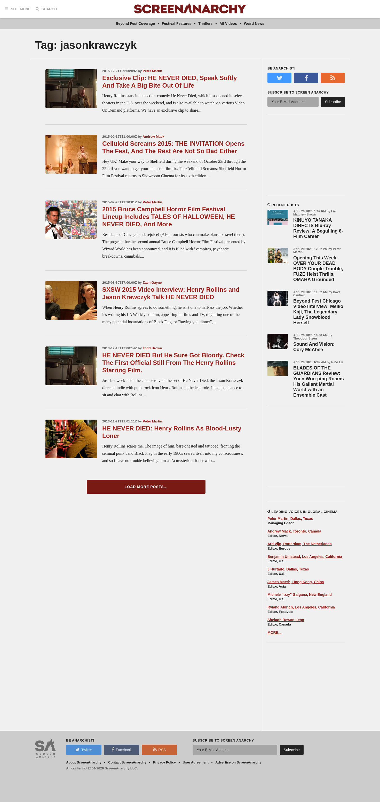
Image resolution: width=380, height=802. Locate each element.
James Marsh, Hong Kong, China (295, 582)
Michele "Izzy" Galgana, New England (299, 594)
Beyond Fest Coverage (135, 23)
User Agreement (196, 762)
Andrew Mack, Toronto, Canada (294, 531)
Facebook (122, 749)
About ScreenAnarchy (83, 762)
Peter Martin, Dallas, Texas (290, 518)
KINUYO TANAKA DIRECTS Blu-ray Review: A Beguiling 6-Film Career (318, 228)
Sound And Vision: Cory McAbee (314, 347)
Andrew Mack (153, 136)
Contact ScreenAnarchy (127, 762)
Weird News (254, 23)
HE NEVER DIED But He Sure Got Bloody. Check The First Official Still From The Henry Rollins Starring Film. (173, 363)
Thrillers (205, 23)
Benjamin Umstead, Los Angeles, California (304, 556)
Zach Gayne (152, 282)
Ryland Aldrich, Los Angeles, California (301, 607)
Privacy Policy (164, 762)
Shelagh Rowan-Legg (285, 620)
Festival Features (176, 23)
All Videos (228, 23)
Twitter (83, 749)
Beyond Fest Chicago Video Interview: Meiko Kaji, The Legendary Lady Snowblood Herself (318, 311)
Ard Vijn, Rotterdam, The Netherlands (299, 544)
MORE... (274, 632)
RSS (159, 749)
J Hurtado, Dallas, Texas (288, 569)
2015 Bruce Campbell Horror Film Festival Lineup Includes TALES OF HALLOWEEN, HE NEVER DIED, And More (168, 217)
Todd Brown (152, 348)
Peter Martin (152, 71)
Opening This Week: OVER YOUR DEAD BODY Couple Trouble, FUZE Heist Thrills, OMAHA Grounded (318, 268)
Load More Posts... (146, 487)
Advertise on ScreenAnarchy (238, 762)
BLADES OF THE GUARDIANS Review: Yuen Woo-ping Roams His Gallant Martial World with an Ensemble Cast (318, 381)
